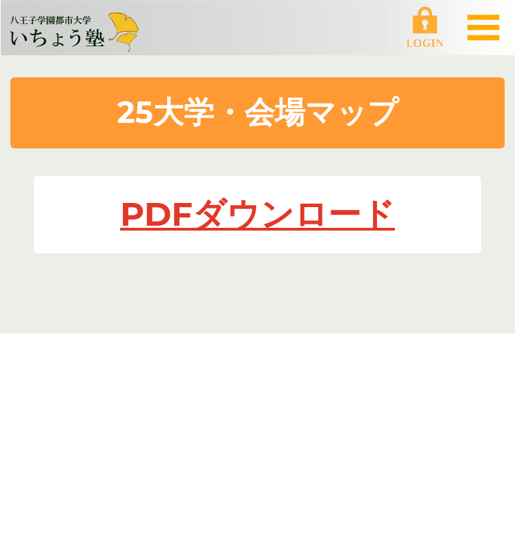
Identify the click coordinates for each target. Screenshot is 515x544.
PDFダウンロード (257, 214)
